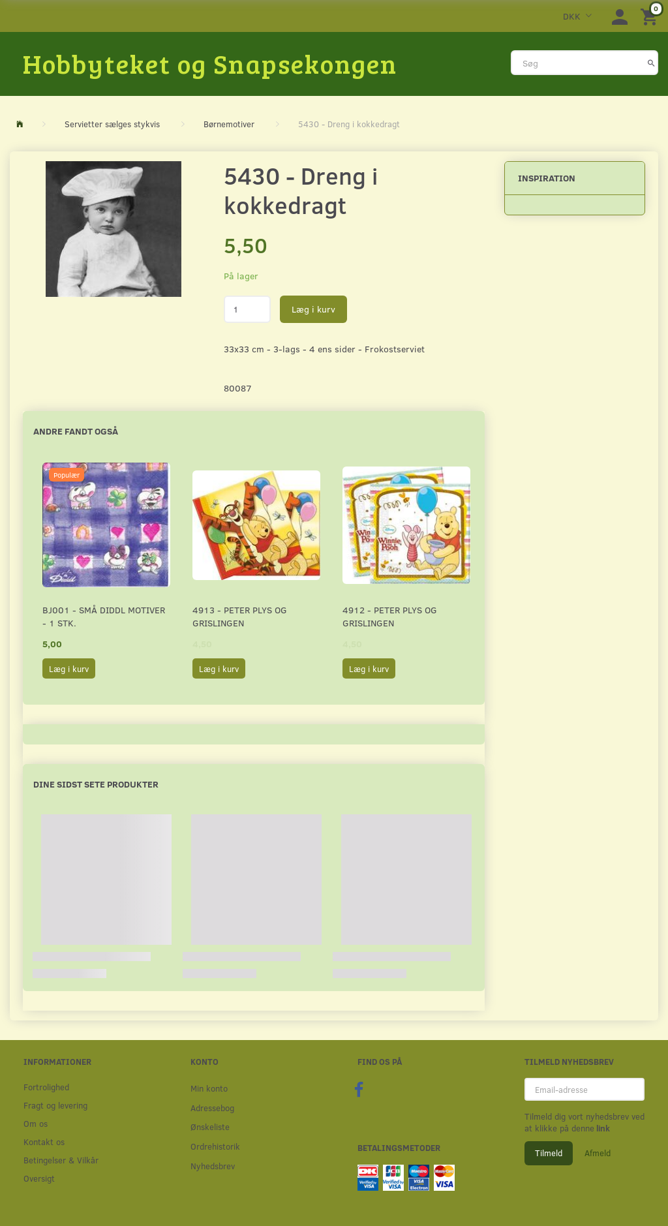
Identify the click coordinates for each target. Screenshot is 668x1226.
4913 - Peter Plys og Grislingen (239, 616)
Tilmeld (548, 1153)
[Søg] (651, 62)
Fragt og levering (55, 1105)
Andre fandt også (75, 431)
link (602, 1128)
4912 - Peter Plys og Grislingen (389, 616)
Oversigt (39, 1178)
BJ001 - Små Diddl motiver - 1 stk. (103, 616)
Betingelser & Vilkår (61, 1159)
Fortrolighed (46, 1086)
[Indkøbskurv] (651, 16)
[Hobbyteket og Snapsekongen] (210, 63)
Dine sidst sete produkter (96, 784)
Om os (35, 1123)
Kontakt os (44, 1141)
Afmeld (597, 1153)
